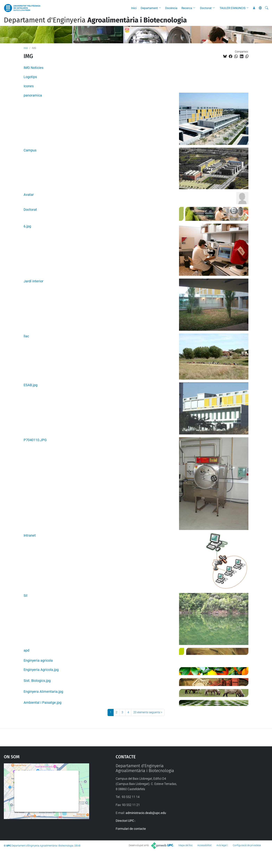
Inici (134, 8)
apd (26, 650)
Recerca (186, 8)
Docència (171, 8)
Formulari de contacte (131, 828)
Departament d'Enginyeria (95, 20)
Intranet (30, 535)
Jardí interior (33, 281)
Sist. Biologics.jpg (37, 681)
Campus (30, 150)
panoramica (33, 95)
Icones (29, 86)
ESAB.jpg (30, 385)
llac (26, 336)
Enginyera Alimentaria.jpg (43, 692)
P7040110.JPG (35, 440)
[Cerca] (266, 8)
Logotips (30, 77)
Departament (149, 8)
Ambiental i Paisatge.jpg (42, 703)
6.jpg (27, 226)
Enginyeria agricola (38, 661)
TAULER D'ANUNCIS (232, 8)
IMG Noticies (33, 68)
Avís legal (221, 845)
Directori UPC (125, 820)
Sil (25, 596)
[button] (160, 8)
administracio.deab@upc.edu (146, 813)
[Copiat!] (246, 56)
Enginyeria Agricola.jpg (41, 670)
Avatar (29, 195)
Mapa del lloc (185, 845)
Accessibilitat (204, 845)
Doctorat (206, 8)
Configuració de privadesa (247, 845)
